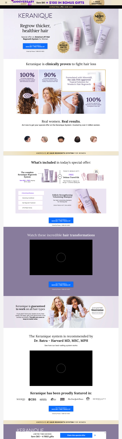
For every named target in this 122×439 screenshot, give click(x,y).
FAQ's (96, 430)
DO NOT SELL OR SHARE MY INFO (86, 430)
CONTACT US (101, 430)
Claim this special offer (76, 435)
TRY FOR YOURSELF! (35, 46)
